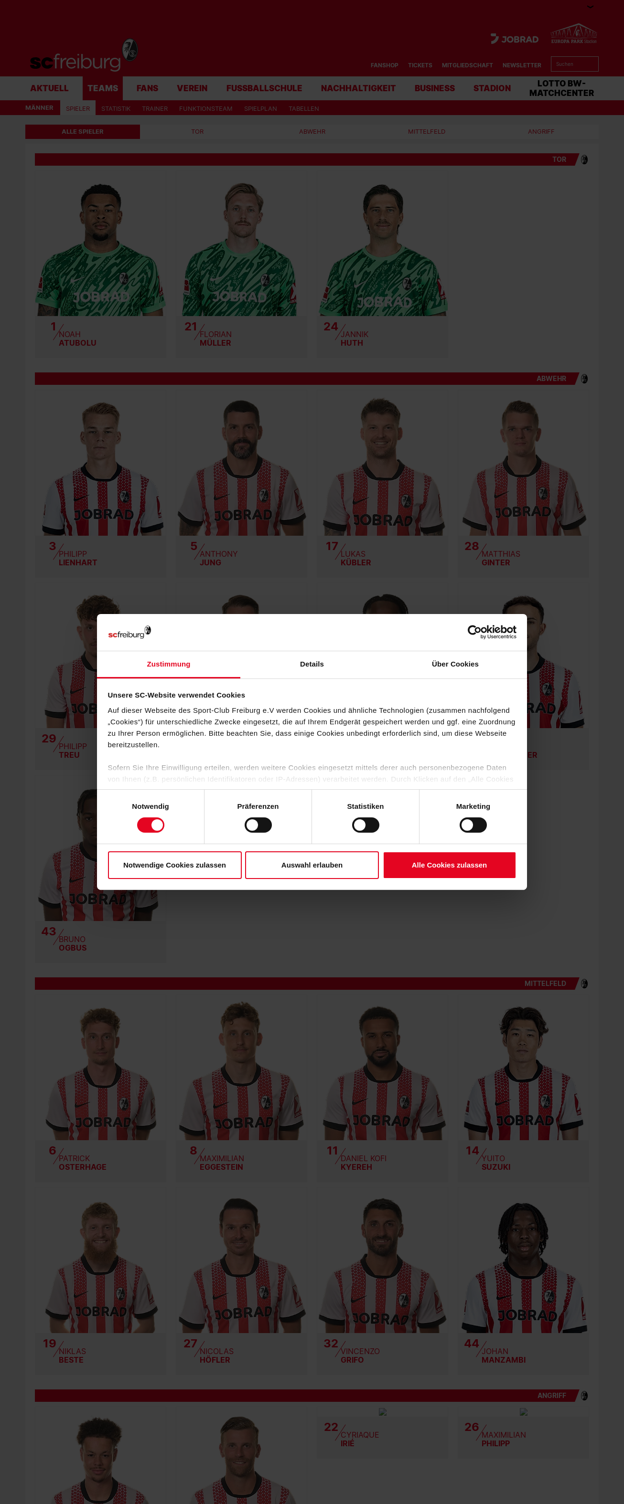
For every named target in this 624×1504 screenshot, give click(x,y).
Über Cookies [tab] (455, 664)
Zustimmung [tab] (169, 664)
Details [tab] (312, 664)
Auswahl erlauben (312, 865)
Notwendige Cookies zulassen (174, 865)
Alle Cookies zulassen (449, 865)
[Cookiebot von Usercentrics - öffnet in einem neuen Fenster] (474, 632)
